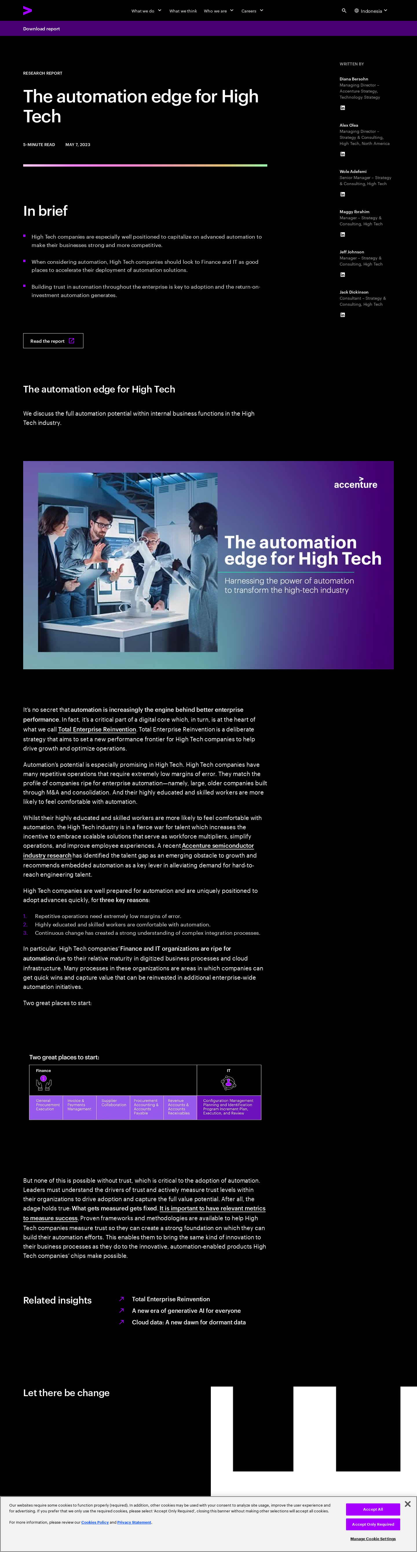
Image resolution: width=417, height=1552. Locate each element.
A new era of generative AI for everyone (186, 1310)
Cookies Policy (95, 1522)
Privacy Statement (134, 1522)
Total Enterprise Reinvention (97, 729)
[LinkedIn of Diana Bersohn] (343, 108)
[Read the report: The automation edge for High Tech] (53, 340)
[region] (208, 1524)
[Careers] (253, 10)
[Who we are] (219, 10)
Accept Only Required (373, 1524)
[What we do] (147, 10)
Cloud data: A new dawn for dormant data (189, 1322)
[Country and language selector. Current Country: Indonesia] (371, 10)
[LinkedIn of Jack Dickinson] (343, 315)
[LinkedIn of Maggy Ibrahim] (343, 235)
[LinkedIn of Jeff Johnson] (343, 275)
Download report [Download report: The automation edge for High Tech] (41, 28)
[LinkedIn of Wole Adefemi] (343, 194)
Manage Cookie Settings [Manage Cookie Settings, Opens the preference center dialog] (373, 1539)
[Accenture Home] (40, 10)
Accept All (373, 1509)
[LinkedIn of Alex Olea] (343, 154)
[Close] (407, 1504)
